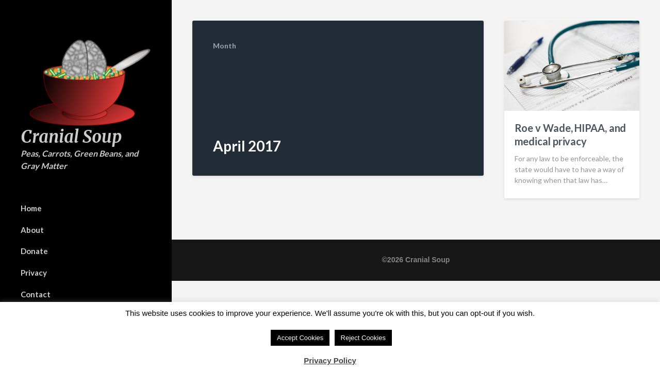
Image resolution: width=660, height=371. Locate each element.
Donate (34, 251)
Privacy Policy (330, 360)
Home (31, 208)
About (32, 229)
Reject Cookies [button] (363, 338)
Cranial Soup (71, 136)
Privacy (34, 272)
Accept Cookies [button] (300, 338)
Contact (36, 294)
